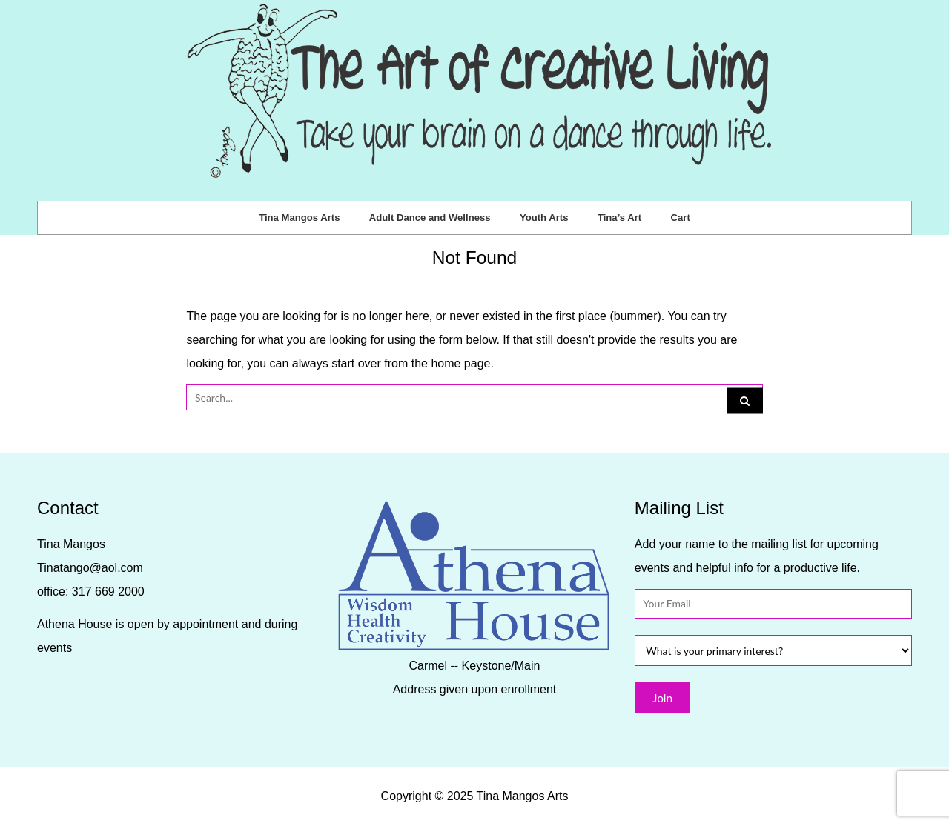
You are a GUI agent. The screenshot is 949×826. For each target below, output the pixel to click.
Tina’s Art (619, 217)
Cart (680, 217)
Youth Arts (544, 217)
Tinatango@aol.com (90, 568)
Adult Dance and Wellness (430, 217)
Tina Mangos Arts (299, 217)
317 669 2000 (108, 591)
